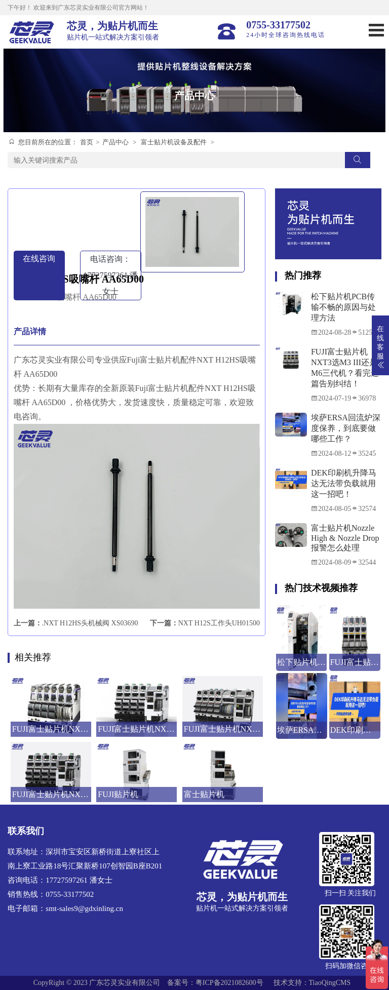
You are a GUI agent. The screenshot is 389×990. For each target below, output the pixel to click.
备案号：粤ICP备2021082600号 (215, 982)
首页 (86, 142)
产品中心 (115, 142)
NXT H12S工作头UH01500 (219, 623)
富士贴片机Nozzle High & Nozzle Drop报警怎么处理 (345, 538)
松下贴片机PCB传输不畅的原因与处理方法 (343, 307)
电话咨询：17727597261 (110, 275)
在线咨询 (39, 258)
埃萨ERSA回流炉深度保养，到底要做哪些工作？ (345, 428)
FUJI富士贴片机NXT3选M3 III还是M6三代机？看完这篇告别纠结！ (345, 367)
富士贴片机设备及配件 (174, 142)
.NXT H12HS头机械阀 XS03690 (90, 623)
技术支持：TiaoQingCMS (312, 982)
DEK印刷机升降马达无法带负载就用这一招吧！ (343, 483)
